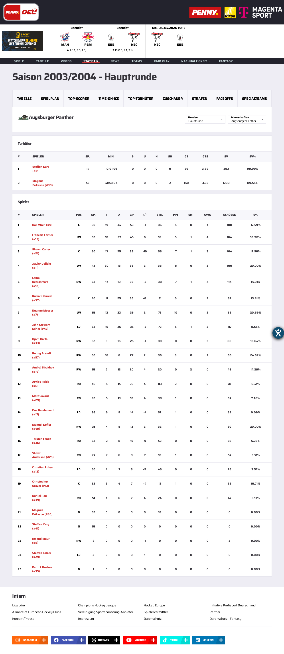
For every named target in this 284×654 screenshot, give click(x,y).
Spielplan (50, 98)
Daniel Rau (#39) (39, 497)
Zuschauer (173, 98)
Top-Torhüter (140, 98)
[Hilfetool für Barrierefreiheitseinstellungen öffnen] (278, 333)
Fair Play (162, 61)
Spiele (19, 61)
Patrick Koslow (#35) (42, 569)
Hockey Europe (154, 605)
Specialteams (254, 98)
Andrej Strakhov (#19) (43, 369)
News (115, 61)
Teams (137, 61)
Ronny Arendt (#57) (41, 355)
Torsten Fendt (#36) (41, 441)
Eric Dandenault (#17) (43, 412)
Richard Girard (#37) (42, 298)
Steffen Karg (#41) (40, 168)
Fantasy (226, 61)
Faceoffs (224, 98)
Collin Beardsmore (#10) (40, 282)
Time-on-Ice (109, 98)
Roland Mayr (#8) (40, 540)
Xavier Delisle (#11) (41, 265)
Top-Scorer (78, 98)
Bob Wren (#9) (42, 225)
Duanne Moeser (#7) (42, 312)
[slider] (169, 41)
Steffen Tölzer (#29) (41, 555)
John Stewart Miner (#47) (41, 326)
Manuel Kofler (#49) (41, 426)
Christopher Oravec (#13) (40, 483)
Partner (215, 612)
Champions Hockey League (97, 605)
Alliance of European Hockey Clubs (36, 612)
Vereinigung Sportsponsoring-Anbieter (105, 612)
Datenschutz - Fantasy (225, 618)
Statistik (91, 61)
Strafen (199, 98)
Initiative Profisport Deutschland (233, 605)
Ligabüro (18, 605)
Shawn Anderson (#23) (43, 455)
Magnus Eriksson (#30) (42, 183)
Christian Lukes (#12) (42, 469)
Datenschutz (153, 618)
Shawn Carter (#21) (41, 251)
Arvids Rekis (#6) (40, 383)
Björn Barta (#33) (39, 341)
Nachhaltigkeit (194, 61)
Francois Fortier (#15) (42, 237)
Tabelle (42, 61)
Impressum (86, 618)
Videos (66, 61)
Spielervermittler (156, 612)
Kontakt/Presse (23, 618)
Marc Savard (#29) (40, 398)
